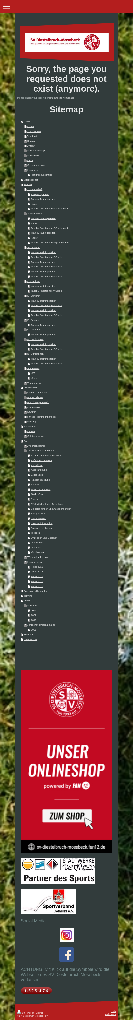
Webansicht (110, 1014)
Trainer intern (34, 383)
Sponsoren (33, 155)
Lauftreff (31, 411)
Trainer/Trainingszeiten (43, 218)
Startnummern (38, 518)
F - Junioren (33, 320)
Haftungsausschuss (41, 174)
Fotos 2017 (37, 576)
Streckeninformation (41, 523)
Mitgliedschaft (31, 179)
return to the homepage (62, 97)
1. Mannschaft (35, 189)
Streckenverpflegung (42, 528)
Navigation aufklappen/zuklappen (66, 6)
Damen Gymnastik (37, 392)
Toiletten (35, 532)
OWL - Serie (37, 494)
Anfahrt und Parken (41, 460)
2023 (33, 610)
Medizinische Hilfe (40, 489)
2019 (33, 620)
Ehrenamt (29, 634)
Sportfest (32, 605)
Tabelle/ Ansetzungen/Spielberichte (50, 242)
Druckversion (26, 1013)
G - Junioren (34, 329)
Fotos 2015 (37, 586)
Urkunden (36, 547)
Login (113, 1011)
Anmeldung (37, 465)
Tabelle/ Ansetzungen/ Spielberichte (50, 208)
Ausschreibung (39, 470)
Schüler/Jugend (35, 436)
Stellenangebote (36, 165)
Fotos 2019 (37, 566)
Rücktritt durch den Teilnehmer (47, 504)
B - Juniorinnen (35, 339)
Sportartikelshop (36, 150)
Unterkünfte (37, 542)
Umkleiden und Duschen (44, 537)
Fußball (28, 184)
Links (30, 160)
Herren (31, 431)
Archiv (27, 600)
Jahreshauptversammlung (41, 624)
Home (27, 121)
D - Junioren (33, 281)
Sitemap (40, 1013)
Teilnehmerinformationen (40, 450)
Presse (34, 499)
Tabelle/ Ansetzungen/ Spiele (46, 257)
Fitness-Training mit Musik (41, 416)
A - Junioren (33, 247)
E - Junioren (33, 295)
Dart (26, 441)
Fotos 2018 (37, 571)
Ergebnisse (37, 474)
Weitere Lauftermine (38, 557)
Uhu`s (34, 378)
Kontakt (31, 141)
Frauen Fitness (35, 397)
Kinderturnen (34, 407)
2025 (33, 629)
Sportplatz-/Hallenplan (35, 591)
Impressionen (34, 562)
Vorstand (32, 136)
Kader (34, 204)
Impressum (33, 170)
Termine (28, 595)
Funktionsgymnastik (38, 402)
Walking (31, 421)
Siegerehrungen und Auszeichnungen (51, 508)
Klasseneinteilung (40, 479)
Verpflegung (37, 552)
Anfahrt (31, 145)
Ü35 (33, 373)
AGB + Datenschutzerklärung (46, 455)
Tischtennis (30, 426)
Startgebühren (38, 513)
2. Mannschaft (35, 213)
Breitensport (30, 387)
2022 (33, 615)
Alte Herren (33, 368)
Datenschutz (30, 639)
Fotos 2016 (37, 581)
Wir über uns (34, 131)
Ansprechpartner (40, 194)
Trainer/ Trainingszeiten (43, 199)
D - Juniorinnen (35, 353)
